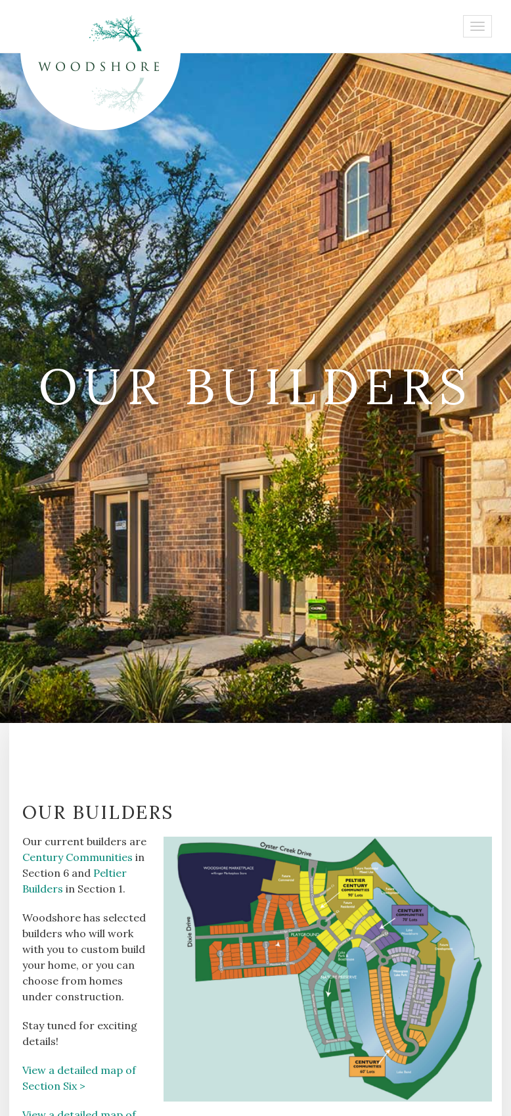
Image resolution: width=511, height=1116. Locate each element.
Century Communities (77, 857)
